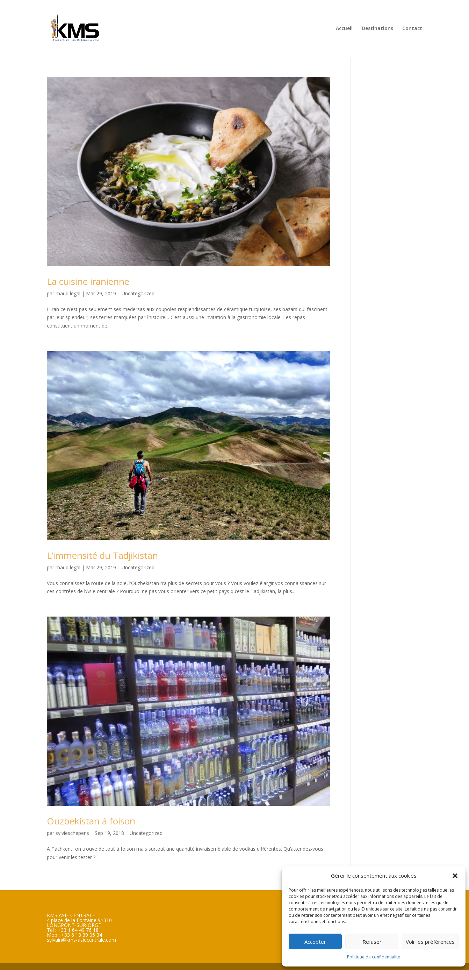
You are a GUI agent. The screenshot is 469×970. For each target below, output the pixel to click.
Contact (412, 28)
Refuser (372, 941)
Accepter (315, 941)
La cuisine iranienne (88, 281)
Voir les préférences (430, 941)
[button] (455, 875)
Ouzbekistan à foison (91, 821)
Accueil (344, 28)
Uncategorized (138, 293)
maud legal (68, 293)
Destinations (377, 28)
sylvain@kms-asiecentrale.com (81, 939)
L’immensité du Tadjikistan (102, 555)
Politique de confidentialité (373, 957)
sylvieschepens (72, 833)
